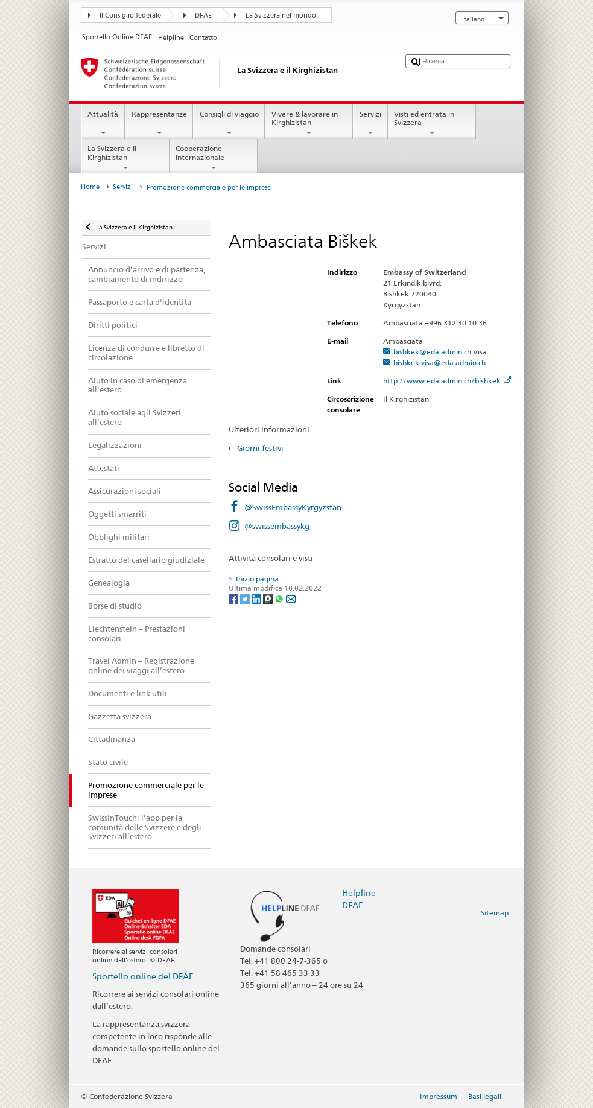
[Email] (291, 598)
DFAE (203, 15)
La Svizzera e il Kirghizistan (125, 158)
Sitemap (495, 912)
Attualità (103, 123)
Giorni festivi (260, 448)
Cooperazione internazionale (213, 158)
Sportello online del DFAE (143, 976)
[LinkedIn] (257, 598)
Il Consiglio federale (130, 15)
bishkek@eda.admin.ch (432, 352)
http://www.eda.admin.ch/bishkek (447, 381)
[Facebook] (234, 598)
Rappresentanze (158, 123)
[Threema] (268, 598)
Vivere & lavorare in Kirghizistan (308, 123)
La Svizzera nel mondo (281, 15)
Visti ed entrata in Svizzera (431, 123)
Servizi (370, 123)
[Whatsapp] (280, 598)
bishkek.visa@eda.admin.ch (439, 363)
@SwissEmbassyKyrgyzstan (292, 507)
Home (90, 187)
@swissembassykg (276, 526)
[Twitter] (246, 598)
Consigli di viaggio (229, 123)
